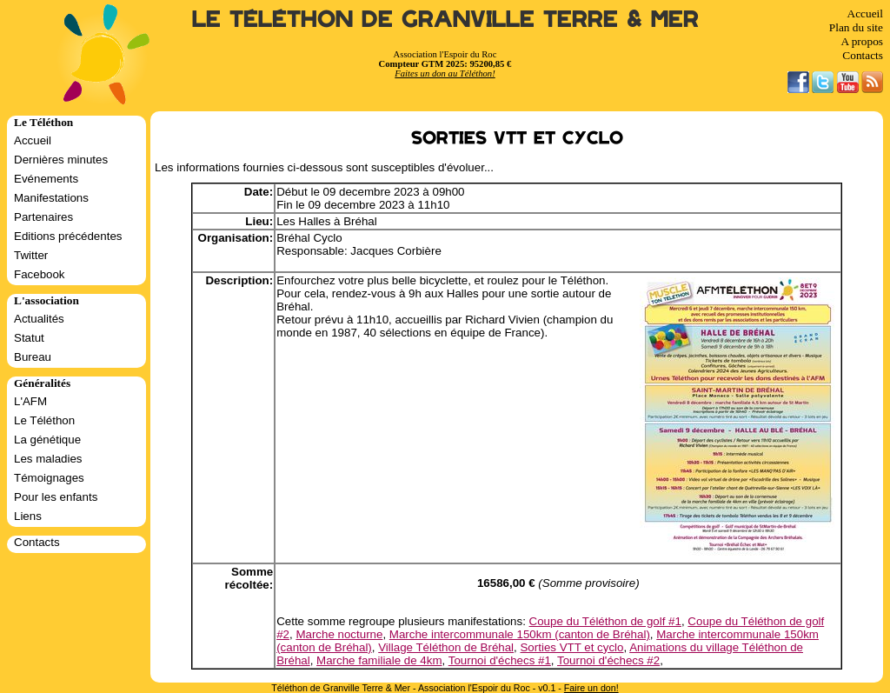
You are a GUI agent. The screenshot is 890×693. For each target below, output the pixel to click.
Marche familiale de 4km (379, 660)
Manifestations (51, 197)
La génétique (47, 439)
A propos (861, 41)
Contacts (862, 55)
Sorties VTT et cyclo (571, 647)
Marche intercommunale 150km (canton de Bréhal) (519, 634)
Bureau (32, 356)
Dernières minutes (61, 159)
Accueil (865, 13)
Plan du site (856, 27)
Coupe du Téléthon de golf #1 (605, 621)
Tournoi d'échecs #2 (608, 660)
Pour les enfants (55, 496)
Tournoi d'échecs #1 (499, 660)
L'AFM (30, 401)
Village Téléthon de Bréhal (446, 647)
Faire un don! (591, 688)
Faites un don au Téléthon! (445, 73)
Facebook (39, 274)
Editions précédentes (68, 236)
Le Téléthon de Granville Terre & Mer (445, 19)
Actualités (39, 318)
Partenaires (43, 216)
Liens (28, 516)
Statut (29, 337)
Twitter (31, 255)
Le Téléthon (44, 420)
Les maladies (48, 458)
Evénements (46, 178)
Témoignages (49, 477)
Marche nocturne (339, 634)
